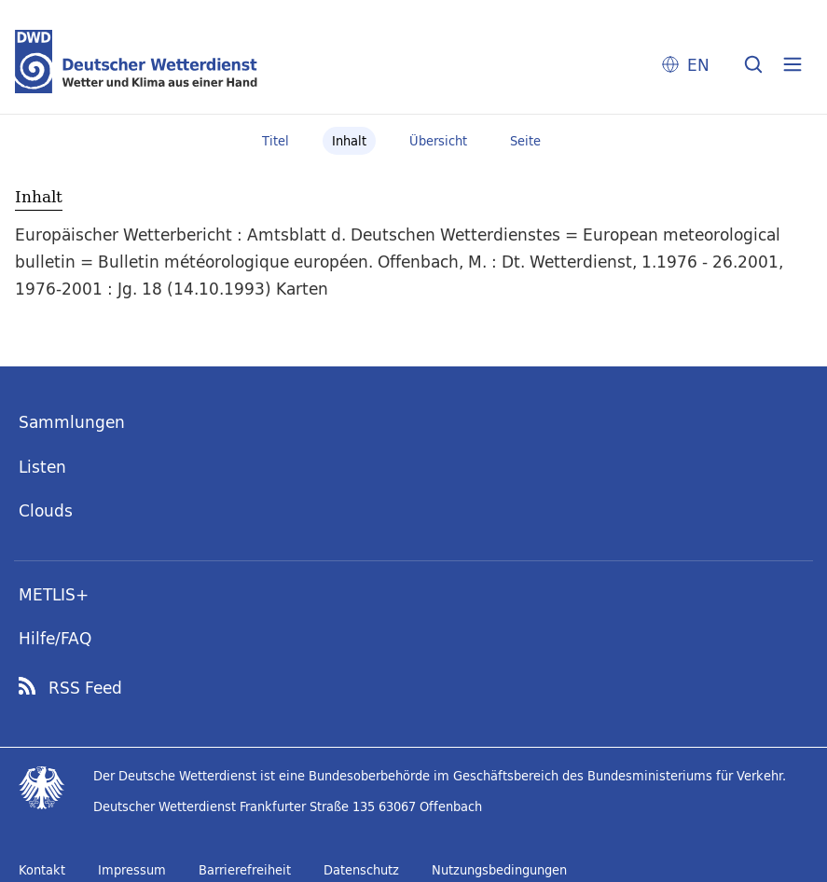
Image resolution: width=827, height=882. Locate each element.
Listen (42, 466)
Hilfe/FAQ (55, 638)
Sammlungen (72, 421)
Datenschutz (361, 870)
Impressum (132, 870)
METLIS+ (54, 594)
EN (698, 64)
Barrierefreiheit (245, 870)
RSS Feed (85, 688)
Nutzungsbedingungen (499, 870)
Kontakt (42, 870)
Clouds (46, 510)
